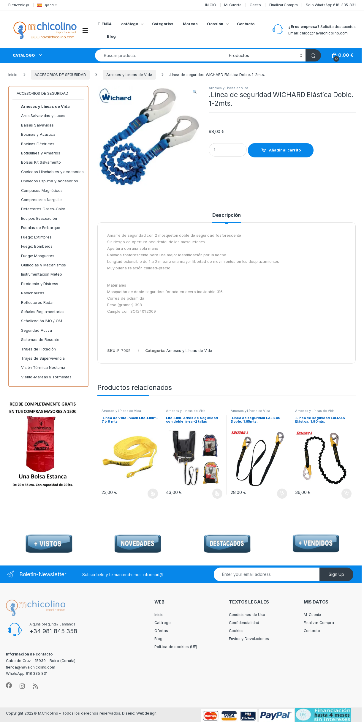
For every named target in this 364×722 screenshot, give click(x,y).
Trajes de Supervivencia (41, 358)
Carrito (255, 5)
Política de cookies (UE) (175, 646)
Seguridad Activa (34, 330)
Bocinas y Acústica (36, 134)
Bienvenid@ (18, 5)
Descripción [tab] (226, 215)
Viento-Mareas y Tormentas (44, 377)
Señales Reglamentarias (41, 312)
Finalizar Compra (283, 5)
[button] (194, 92)
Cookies (236, 630)
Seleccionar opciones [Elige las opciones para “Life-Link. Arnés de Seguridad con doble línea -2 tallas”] (217, 494)
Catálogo (162, 622)
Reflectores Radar (35, 302)
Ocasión (215, 24)
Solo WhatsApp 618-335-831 (331, 5)
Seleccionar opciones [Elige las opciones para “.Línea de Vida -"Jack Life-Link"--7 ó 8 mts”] (153, 494)
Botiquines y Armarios (38, 153)
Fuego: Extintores (34, 237)
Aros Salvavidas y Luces (41, 116)
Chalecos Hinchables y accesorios (50, 172)
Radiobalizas (30, 293)
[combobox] (160, 55)
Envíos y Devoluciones (249, 638)
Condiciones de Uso (247, 614)
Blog (111, 36)
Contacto (245, 24)
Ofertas (161, 630)
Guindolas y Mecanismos (41, 265)
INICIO (210, 5)
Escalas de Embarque (38, 228)
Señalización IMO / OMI (40, 321)
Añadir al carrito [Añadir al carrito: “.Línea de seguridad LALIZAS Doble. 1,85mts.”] (282, 494)
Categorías (163, 24)
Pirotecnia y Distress (37, 284)
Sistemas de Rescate (38, 339)
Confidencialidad (244, 622)
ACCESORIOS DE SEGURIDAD (60, 74)
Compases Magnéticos (40, 190)
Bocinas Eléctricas (35, 144)
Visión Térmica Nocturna (41, 367)
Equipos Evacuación (37, 218)
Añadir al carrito (285, 150)
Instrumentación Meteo (39, 274)
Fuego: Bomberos (35, 246)
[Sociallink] (9, 685)
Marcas (190, 24)
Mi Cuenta (232, 5)
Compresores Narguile (39, 200)
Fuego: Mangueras (35, 256)
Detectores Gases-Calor (41, 209)
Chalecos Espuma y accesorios (47, 181)
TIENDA (104, 24)
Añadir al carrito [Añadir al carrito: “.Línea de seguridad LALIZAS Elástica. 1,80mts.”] (346, 494)
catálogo (129, 24)
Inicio (13, 74)
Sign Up (336, 574)
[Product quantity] (228, 150)
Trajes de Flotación (36, 349)
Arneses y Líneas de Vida (129, 74)
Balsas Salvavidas (35, 125)
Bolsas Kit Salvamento (39, 162)
